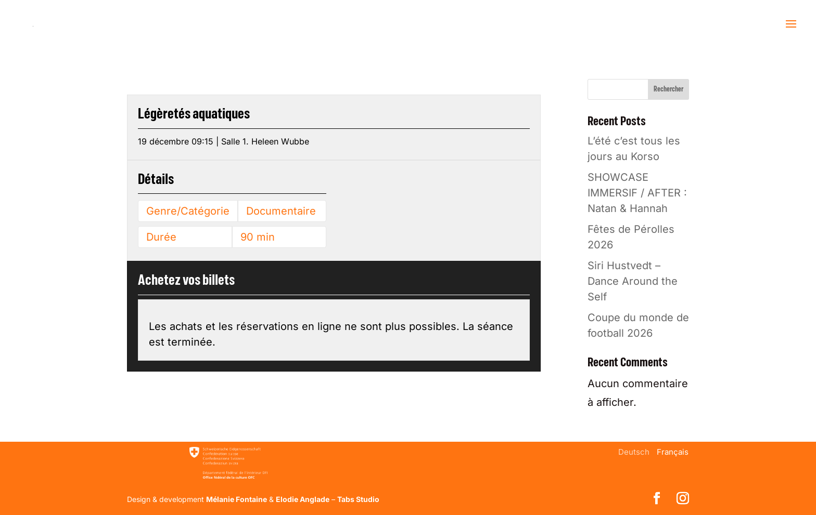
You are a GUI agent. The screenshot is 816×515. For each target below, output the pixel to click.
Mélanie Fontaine (236, 499)
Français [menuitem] (672, 452)
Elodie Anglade (302, 499)
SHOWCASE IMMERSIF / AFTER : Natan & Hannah (637, 193)
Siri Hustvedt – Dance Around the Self (633, 281)
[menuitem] (633, 452)
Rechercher (668, 89)
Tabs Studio (358, 499)
